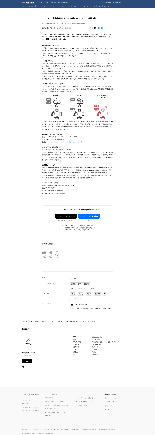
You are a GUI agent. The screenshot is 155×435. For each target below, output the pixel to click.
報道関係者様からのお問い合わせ (70, 429)
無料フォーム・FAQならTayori (84, 401)
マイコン (83, 298)
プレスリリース (34, 321)
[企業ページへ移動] (28, 342)
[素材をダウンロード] (107, 28)
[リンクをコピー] (111, 28)
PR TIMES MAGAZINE (50, 408)
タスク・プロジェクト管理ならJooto (85, 398)
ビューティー (62, 6)
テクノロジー (30, 6)
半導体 (88, 294)
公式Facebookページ (110, 398)
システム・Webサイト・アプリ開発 (82, 288)
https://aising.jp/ (60, 193)
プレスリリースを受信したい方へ (31, 407)
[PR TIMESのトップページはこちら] (45, 2)
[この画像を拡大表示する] (50, 254)
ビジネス (92, 6)
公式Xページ (108, 406)
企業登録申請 (117, 3)
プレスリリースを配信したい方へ (31, 411)
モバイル (39, 6)
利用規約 (56, 429)
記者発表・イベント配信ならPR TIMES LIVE (56, 405)
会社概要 (24, 429)
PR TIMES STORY (49, 398)
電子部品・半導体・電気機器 (80, 284)
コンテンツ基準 (47, 429)
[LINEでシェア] (102, 28)
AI (105, 294)
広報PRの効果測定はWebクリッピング (55, 412)
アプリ (46, 6)
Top (23, 6)
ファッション (72, 6)
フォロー (27, 361)
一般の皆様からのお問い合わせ (106, 429)
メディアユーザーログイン (66, 216)
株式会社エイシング (48, 321)
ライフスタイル (83, 6)
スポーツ (106, 6)
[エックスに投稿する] (95, 28)
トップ (25, 321)
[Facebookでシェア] (98, 28)
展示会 (80, 294)
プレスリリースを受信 (104, 3)
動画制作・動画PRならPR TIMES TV (54, 401)
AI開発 (72, 294)
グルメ (99, 6)
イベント (73, 278)
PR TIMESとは (26, 400)
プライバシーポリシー (35, 429)
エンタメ (53, 6)
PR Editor (47, 416)
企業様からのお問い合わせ (88, 429)
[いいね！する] (89, 28)
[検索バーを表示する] (131, 2)
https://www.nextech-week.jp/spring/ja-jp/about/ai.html (66, 142)
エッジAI (73, 298)
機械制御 (97, 294)
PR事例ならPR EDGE (81, 405)
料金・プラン (25, 403)
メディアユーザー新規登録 (89, 216)
